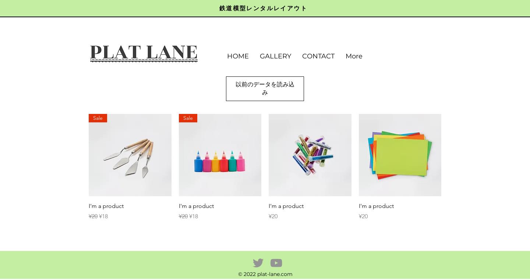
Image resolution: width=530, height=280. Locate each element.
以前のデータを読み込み (265, 88)
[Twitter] (258, 263)
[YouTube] (276, 263)
